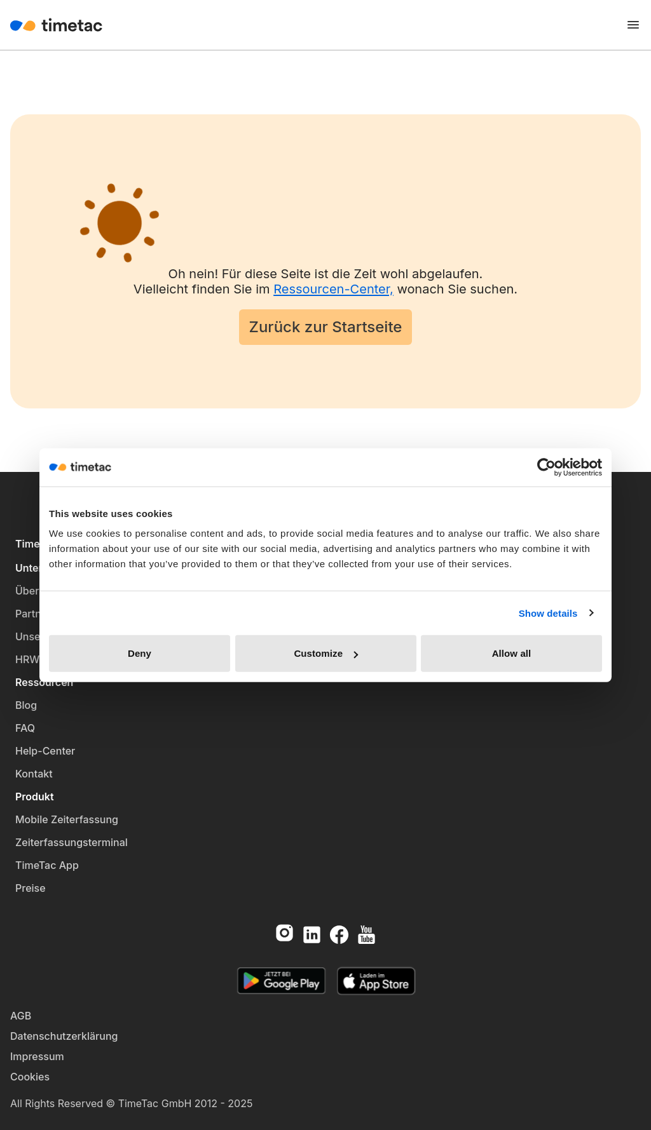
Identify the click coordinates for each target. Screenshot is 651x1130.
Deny (139, 653)
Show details (548, 612)
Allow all (511, 653)
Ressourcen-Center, (333, 289)
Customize (326, 653)
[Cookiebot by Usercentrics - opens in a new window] (546, 466)
